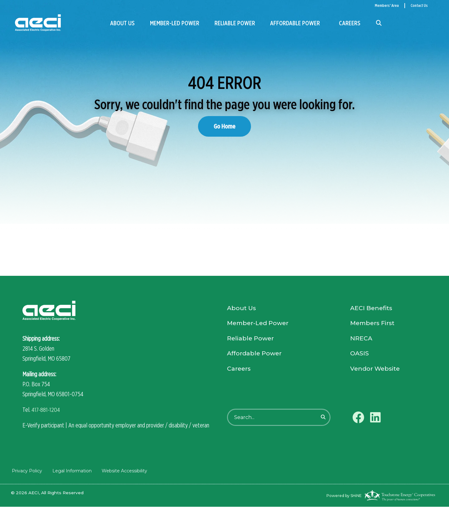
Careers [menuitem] (349, 23)
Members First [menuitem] (373, 324)
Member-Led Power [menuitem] (174, 23)
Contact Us (419, 5)
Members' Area (387, 5)
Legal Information (70, 471)
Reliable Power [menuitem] (235, 23)
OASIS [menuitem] (359, 355)
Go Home (224, 126)
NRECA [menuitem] (361, 340)
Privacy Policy (26, 471)
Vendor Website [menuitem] (376, 371)
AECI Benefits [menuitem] (372, 309)
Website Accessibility (123, 471)
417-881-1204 (46, 410)
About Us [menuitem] (122, 23)
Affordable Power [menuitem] (295, 23)
